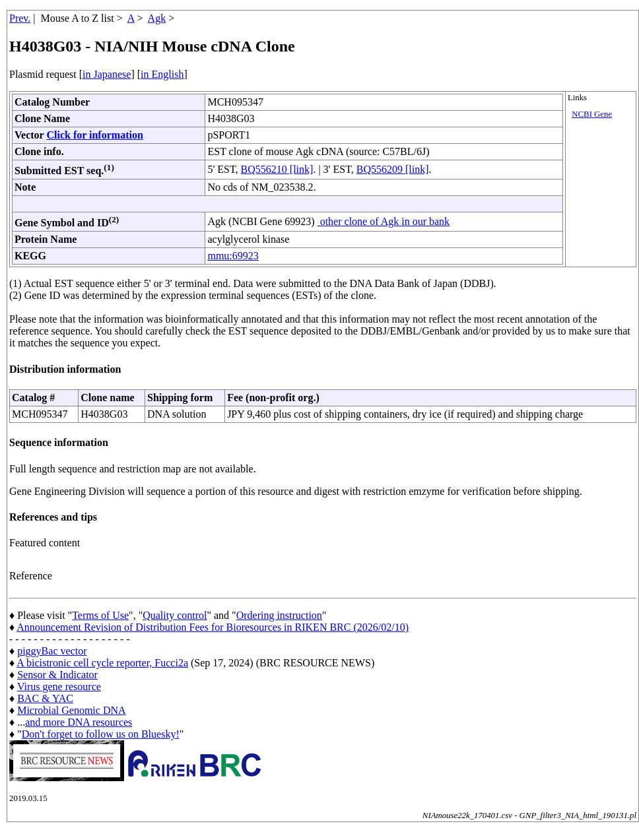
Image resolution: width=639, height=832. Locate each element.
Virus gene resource (59, 686)
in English (162, 74)
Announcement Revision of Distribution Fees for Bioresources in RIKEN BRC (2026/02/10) (213, 627)
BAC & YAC (45, 698)
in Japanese (107, 74)
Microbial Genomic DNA (71, 710)
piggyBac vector (51, 650)
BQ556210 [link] (277, 169)
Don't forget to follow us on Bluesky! (101, 734)
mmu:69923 (232, 255)
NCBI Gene (592, 114)
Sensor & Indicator (57, 674)
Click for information (94, 135)
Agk (157, 18)
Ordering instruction (279, 615)
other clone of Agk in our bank (384, 221)
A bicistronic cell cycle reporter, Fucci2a (102, 662)
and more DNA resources (78, 722)
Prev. (19, 18)
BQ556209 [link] (392, 169)
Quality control (175, 615)
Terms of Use (100, 615)
